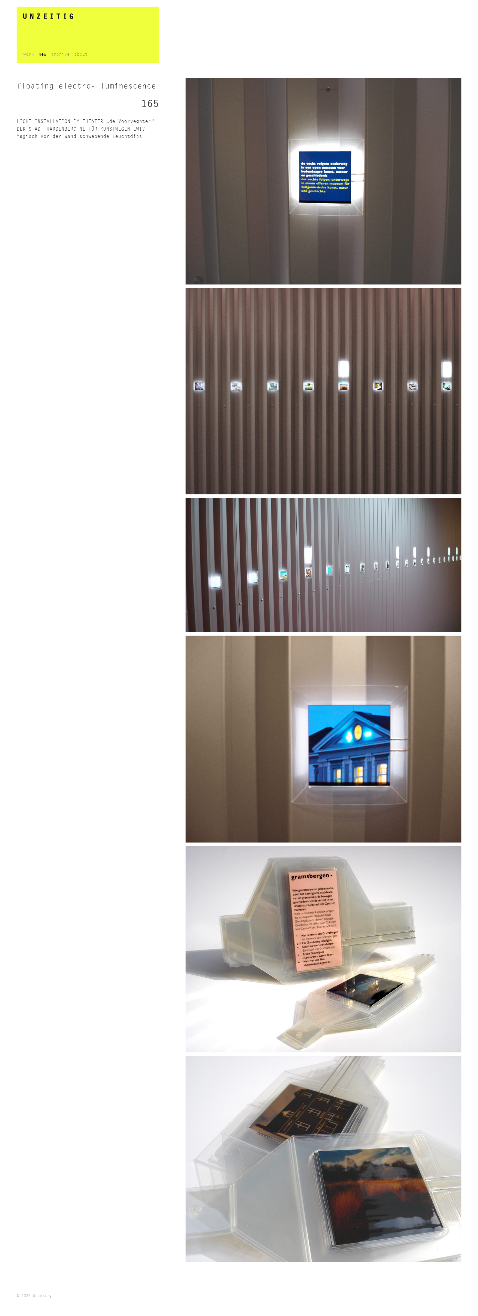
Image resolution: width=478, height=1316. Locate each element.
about (81, 54)
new (42, 54)
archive (60, 54)
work (28, 54)
